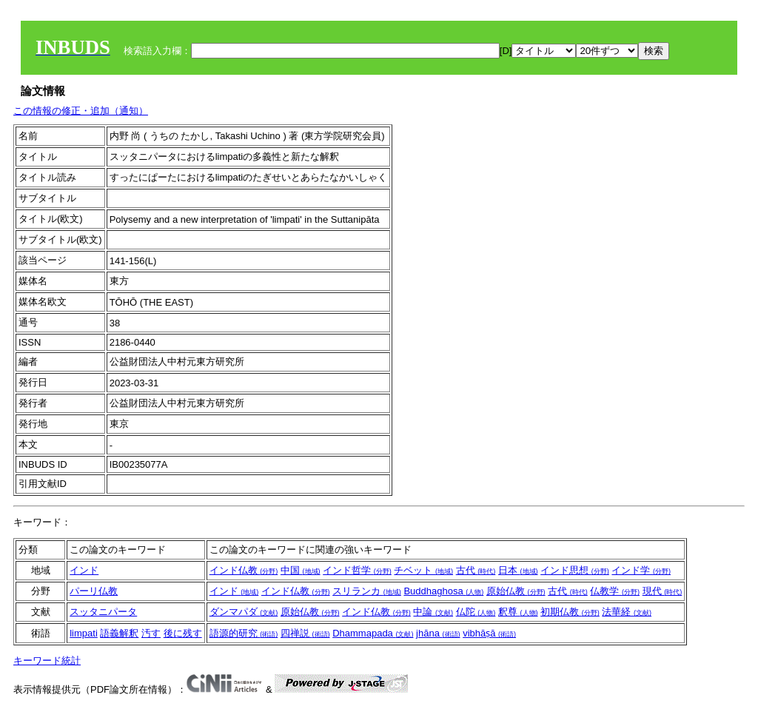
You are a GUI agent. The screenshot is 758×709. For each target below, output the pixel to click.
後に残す (183, 633)
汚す (151, 633)
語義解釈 (119, 633)
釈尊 (518, 611)
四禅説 (305, 633)
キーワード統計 (47, 660)
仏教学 (615, 591)
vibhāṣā (489, 633)
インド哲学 (357, 570)
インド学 (641, 570)
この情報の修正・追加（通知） (80, 110)
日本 (518, 570)
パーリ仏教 (94, 591)
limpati (84, 633)
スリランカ (366, 591)
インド (84, 570)
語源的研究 (243, 633)
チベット (423, 570)
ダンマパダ (243, 611)
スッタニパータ (103, 611)
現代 (662, 591)
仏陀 (476, 611)
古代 (476, 570)
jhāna (438, 633)
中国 (301, 570)
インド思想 (574, 570)
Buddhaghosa (443, 591)
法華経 (626, 611)
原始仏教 (516, 591)
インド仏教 (243, 570)
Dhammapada (372, 633)
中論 (433, 611)
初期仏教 (570, 611)
